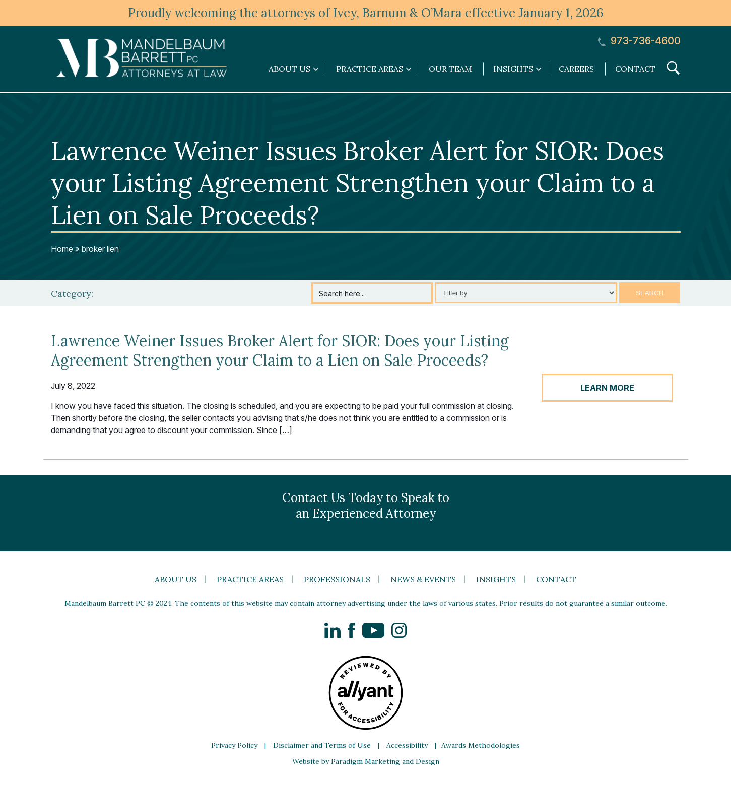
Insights (496, 579)
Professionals (337, 579)
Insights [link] (513, 69)
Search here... (342, 293)
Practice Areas (250, 579)
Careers (576, 69)
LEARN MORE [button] (607, 388)
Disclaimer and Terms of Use (322, 745)
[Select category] (526, 292)
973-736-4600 (639, 41)
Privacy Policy (234, 745)
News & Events (423, 579)
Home (62, 249)
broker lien (100, 249)
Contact (635, 69)
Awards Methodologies (480, 745)
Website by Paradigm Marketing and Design (365, 761)
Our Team (450, 69)
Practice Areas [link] (369, 69)
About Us (175, 579)
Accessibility (407, 745)
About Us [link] (289, 69)
